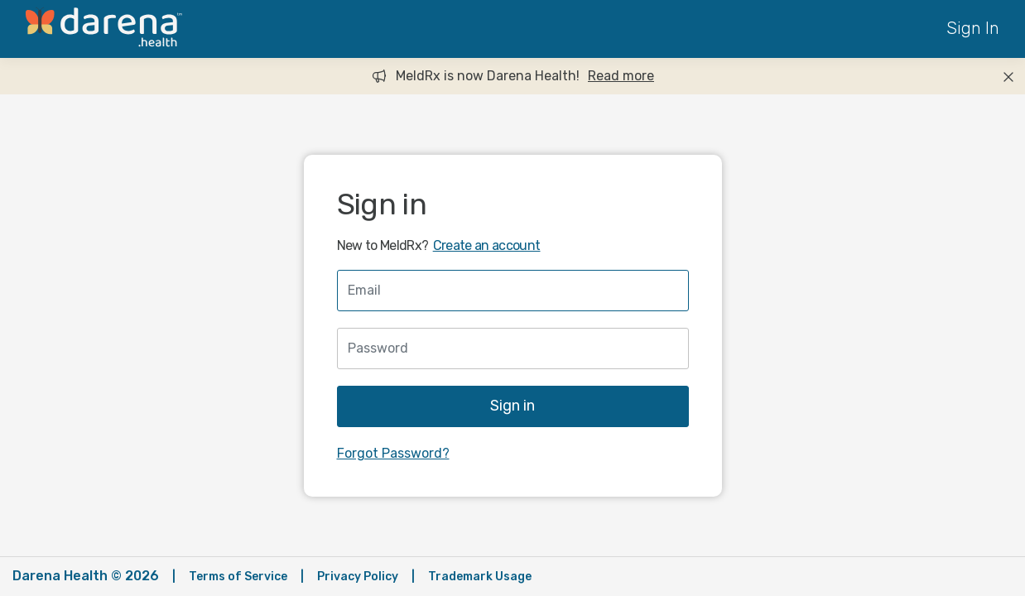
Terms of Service (238, 577)
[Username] (513, 290)
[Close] (1008, 76)
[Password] (513, 348)
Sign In (972, 28)
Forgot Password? (393, 453)
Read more (621, 76)
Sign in (512, 406)
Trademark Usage (480, 577)
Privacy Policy (357, 577)
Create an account (487, 245)
